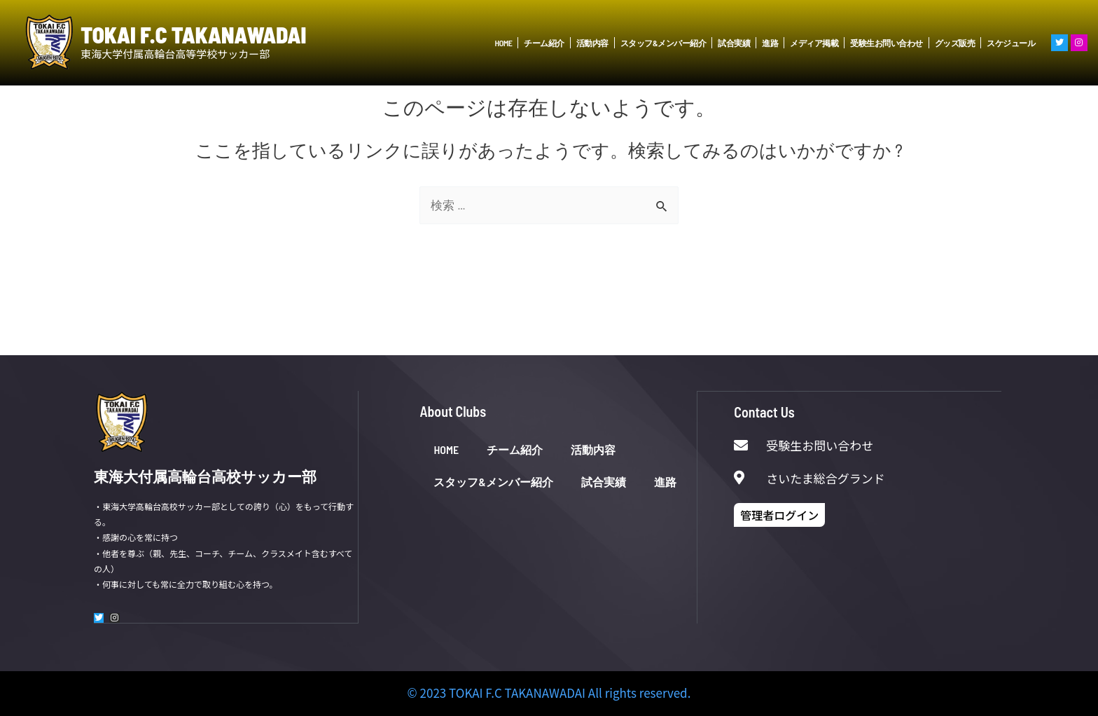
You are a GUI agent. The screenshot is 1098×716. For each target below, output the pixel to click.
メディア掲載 (814, 43)
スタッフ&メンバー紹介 (663, 43)
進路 (770, 43)
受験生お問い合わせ (886, 43)
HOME (504, 43)
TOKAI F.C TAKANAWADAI (193, 35)
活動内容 (592, 43)
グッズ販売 (955, 43)
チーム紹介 (544, 43)
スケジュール (1011, 43)
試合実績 (734, 43)
